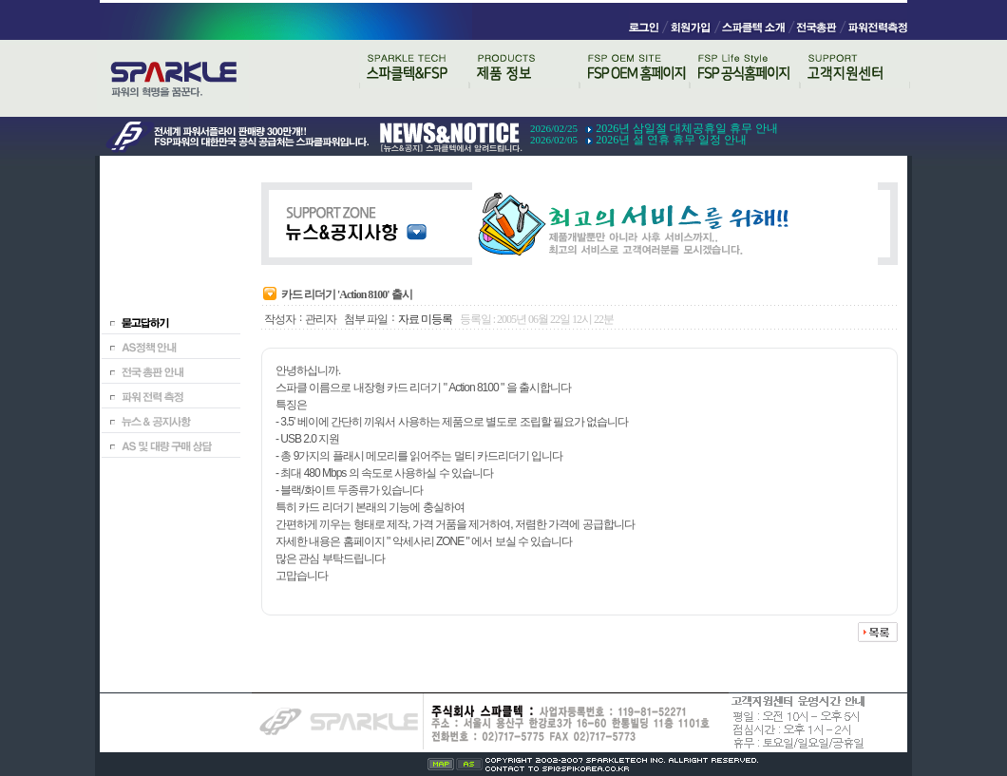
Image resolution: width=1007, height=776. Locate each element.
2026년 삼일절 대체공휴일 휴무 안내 (687, 128)
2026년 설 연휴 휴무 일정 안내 (671, 139)
